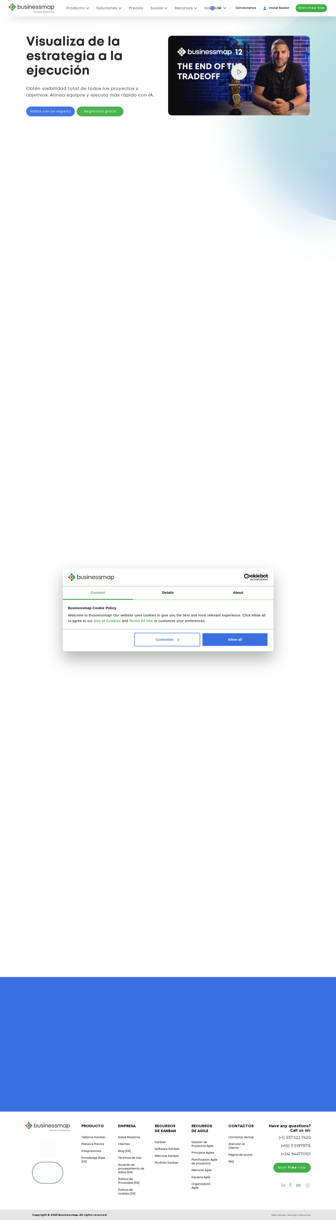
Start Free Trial (311, 8)
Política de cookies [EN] (126, 1192)
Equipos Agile (200, 1177)
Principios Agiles (202, 1153)
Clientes (124, 1144)
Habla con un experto (50, 111)
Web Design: (291, 1215)
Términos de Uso (129, 1158)
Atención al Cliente (236, 1146)
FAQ (231, 1161)
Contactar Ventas (241, 1137)
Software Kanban (167, 1149)
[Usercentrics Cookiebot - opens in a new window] (247, 577)
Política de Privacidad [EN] (128, 1181)
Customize (167, 639)
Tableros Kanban (93, 1137)
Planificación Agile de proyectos (204, 1162)
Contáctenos (246, 8)
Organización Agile (201, 1186)
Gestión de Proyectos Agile (202, 1144)
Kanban (160, 1142)
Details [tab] (168, 592)
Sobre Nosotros (129, 1137)
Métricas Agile (201, 1170)
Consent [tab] (98, 592)
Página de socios (240, 1155)
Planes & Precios (92, 1144)
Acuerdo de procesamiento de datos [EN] (131, 1169)
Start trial (292, 1167)
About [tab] (238, 592)
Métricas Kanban (167, 1156)
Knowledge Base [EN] (93, 1160)
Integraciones (91, 1151)
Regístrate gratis (100, 111)
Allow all (235, 639)
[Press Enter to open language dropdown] (222, 8)
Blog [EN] (124, 1151)
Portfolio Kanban (167, 1163)
